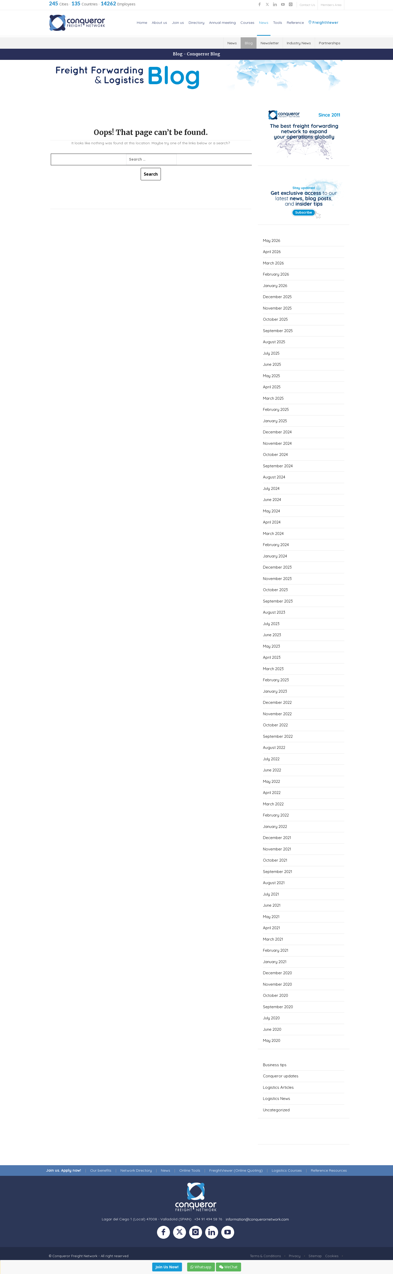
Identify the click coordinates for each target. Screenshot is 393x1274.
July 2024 (271, 488)
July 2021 (271, 894)
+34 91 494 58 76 (208, 1219)
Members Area (331, 5)
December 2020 (277, 972)
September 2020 (278, 1006)
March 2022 (273, 803)
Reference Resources (329, 1170)
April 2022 (272, 792)
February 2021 (275, 950)
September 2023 (278, 601)
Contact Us (307, 5)
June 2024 (272, 499)
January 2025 (275, 420)
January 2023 (275, 691)
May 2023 (271, 646)
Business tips (275, 1064)
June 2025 (272, 364)
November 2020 (277, 984)
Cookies (331, 1256)
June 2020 (272, 1029)
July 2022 (271, 758)
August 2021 (274, 882)
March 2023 (273, 668)
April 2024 (272, 522)
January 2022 (275, 826)
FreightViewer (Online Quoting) (236, 1170)
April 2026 (272, 251)
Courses (247, 22)
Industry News (299, 43)
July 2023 (271, 623)
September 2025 (278, 330)
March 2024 (273, 533)
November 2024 (277, 443)
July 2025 (271, 353)
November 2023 (277, 578)
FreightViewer (323, 22)
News (263, 22)
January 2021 (275, 961)
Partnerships (329, 43)
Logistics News (276, 1098)
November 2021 (277, 849)
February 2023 (276, 679)
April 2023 (272, 657)
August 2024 (274, 477)
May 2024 (271, 511)
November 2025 (277, 308)
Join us (178, 22)
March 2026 (273, 263)
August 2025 (274, 341)
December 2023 (277, 567)
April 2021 (271, 927)
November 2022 (277, 713)
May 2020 (271, 1040)
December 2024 (277, 432)
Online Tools (189, 1170)
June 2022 (272, 770)
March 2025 (273, 398)
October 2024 (275, 454)
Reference (295, 22)
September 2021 (277, 871)
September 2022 (278, 736)
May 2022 (271, 781)
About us (159, 22)
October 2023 (275, 589)
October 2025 (275, 319)
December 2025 (277, 296)
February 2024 (276, 544)
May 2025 (271, 375)
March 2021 (273, 939)
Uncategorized (276, 1109)
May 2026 (271, 240)
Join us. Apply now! (63, 1170)
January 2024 (275, 556)
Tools (277, 22)
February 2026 (276, 274)
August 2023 (274, 612)
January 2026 (275, 285)
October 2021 (275, 860)
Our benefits (100, 1170)
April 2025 (272, 386)
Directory (196, 22)
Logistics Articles (278, 1087)
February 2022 (276, 815)
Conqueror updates (280, 1075)
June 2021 (272, 905)
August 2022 (274, 747)
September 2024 (278, 465)
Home (142, 22)
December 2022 (277, 702)
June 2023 (272, 634)
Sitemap (315, 1256)
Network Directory (136, 1170)
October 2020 (275, 995)
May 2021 (271, 916)
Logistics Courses (287, 1170)
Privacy (295, 1256)
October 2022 (275, 724)
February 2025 (276, 409)
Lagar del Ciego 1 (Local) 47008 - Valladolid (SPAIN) (146, 1219)
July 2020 (271, 1017)
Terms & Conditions (265, 1256)
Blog (249, 43)
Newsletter (270, 43)
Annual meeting (222, 22)
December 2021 (277, 837)
